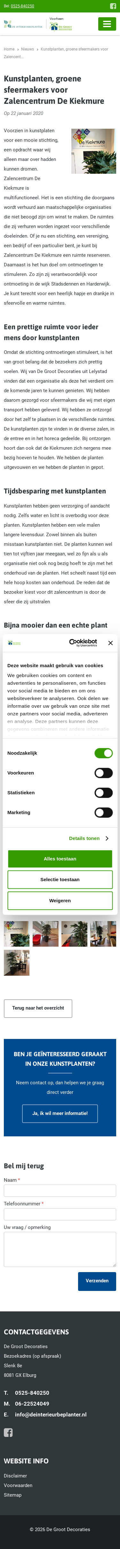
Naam (12, 1180)
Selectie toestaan (60, 879)
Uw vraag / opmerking (27, 1227)
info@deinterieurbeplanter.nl (51, 1414)
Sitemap (12, 1495)
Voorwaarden (18, 1485)
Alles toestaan (60, 858)
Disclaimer (15, 1476)
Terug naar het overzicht (38, 1008)
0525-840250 (22, 6)
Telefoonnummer (24, 1204)
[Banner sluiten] (110, 643)
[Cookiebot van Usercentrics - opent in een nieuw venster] (72, 643)
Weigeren (60, 900)
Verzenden (97, 1281)
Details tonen (84, 838)
